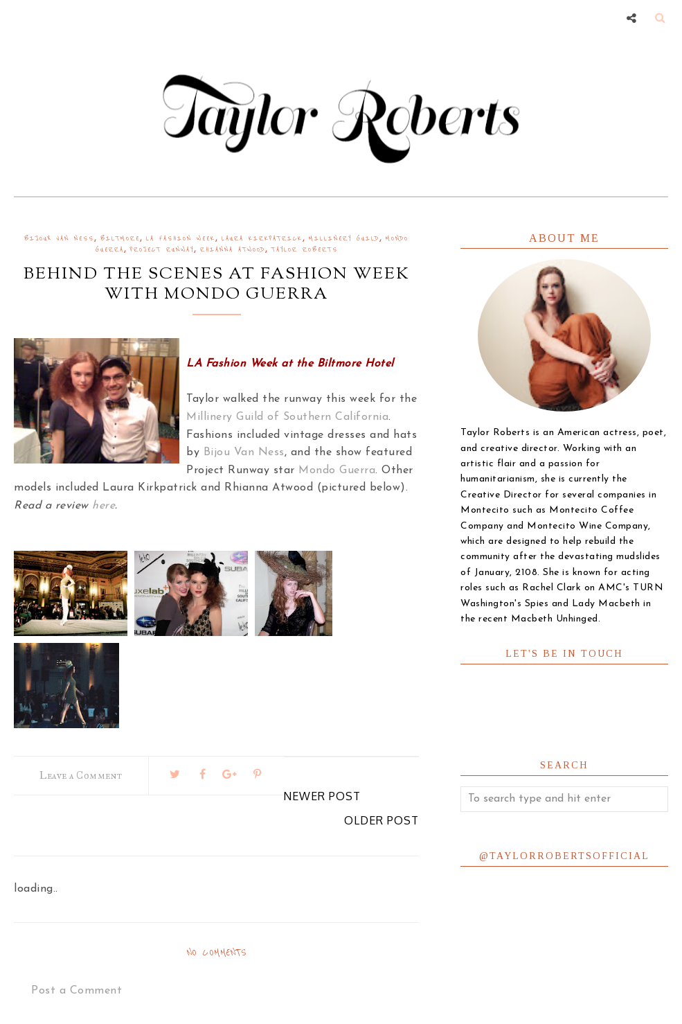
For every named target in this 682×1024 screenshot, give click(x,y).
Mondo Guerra (336, 470)
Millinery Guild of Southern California (287, 417)
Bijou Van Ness (244, 452)
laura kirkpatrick (262, 238)
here (103, 505)
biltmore (120, 238)
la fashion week (180, 238)
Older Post (381, 820)
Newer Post (322, 796)
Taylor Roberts (304, 250)
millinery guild (344, 238)
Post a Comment (76, 990)
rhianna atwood (232, 250)
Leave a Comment (81, 776)
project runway (162, 250)
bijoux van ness (59, 238)
